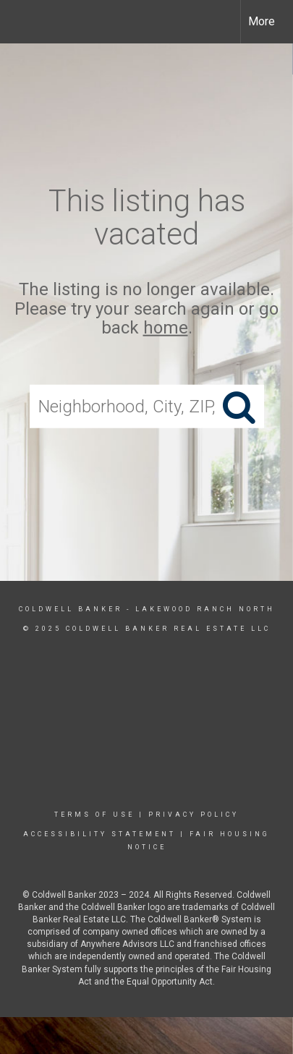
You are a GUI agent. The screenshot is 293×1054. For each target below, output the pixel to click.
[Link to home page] (24, 21)
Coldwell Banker (70, 609)
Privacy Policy (193, 814)
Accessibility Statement (99, 834)
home (165, 328)
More (261, 21)
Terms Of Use (94, 814)
